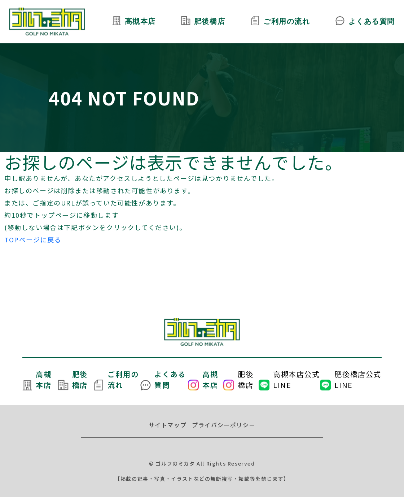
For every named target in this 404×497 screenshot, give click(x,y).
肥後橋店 (209, 22)
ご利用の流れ (286, 22)
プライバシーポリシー (223, 424)
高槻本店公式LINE (296, 379)
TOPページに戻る (32, 239)
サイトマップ (168, 424)
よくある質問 (371, 22)
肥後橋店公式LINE (357, 379)
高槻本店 (139, 22)
